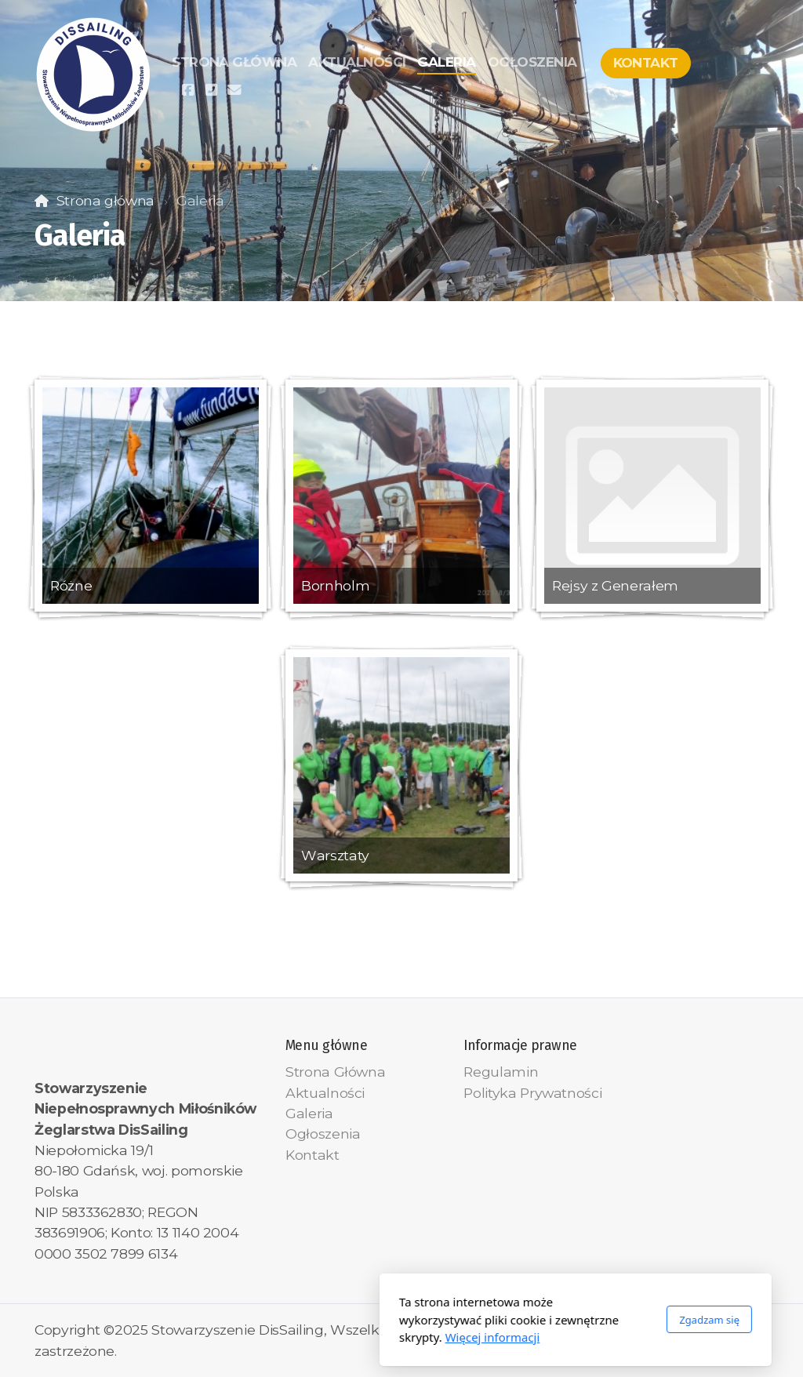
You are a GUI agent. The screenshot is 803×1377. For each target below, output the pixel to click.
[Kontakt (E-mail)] (234, 90)
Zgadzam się (535, 1320)
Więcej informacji (318, 1337)
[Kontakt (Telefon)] (211, 90)
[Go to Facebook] (187, 90)
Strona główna (105, 200)
